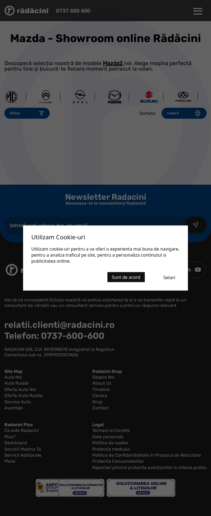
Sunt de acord (126, 277)
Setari (169, 277)
